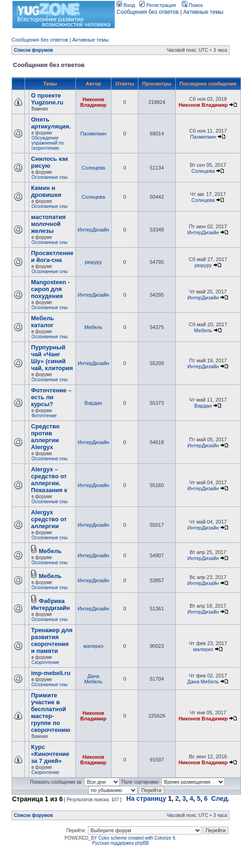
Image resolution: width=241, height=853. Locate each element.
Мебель (93, 327)
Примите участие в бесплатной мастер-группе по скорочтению (50, 712)
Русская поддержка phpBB (120, 843)
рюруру (93, 262)
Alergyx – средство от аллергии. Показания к (49, 480)
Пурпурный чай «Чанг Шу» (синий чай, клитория (52, 358)
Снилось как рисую (49, 162)
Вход (126, 5)
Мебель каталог (42, 322)
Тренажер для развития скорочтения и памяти (52, 640)
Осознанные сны (49, 177)
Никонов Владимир (93, 102)
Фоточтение (44, 415)
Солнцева (93, 168)
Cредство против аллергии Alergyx (45, 437)
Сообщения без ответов (148, 12)
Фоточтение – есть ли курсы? (51, 397)
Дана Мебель (93, 678)
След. (220, 798)
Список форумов (33, 50)
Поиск (192, 5)
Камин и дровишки (46, 191)
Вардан (93, 403)
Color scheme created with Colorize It (137, 838)
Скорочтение (45, 662)
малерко (93, 646)
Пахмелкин (93, 133)
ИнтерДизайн (93, 229)
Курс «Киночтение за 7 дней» (50, 753)
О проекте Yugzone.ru (47, 99)
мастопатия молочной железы (48, 223)
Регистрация (157, 5)
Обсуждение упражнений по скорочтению (47, 143)
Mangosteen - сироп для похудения (50, 289)
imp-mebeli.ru (50, 673)
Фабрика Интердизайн (50, 604)
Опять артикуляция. (51, 123)
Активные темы (203, 12)
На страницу (146, 798)
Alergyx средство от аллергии (49, 519)
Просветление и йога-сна (52, 256)
